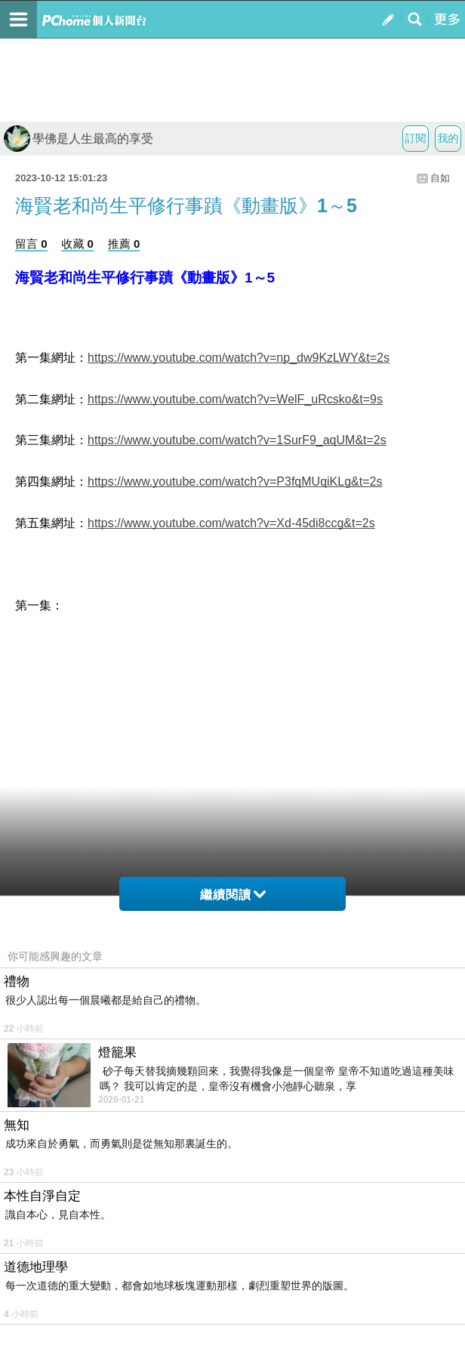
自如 (440, 178)
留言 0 (31, 243)
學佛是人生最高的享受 (78, 138)
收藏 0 (77, 243)
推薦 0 (124, 243)
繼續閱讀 (233, 894)
